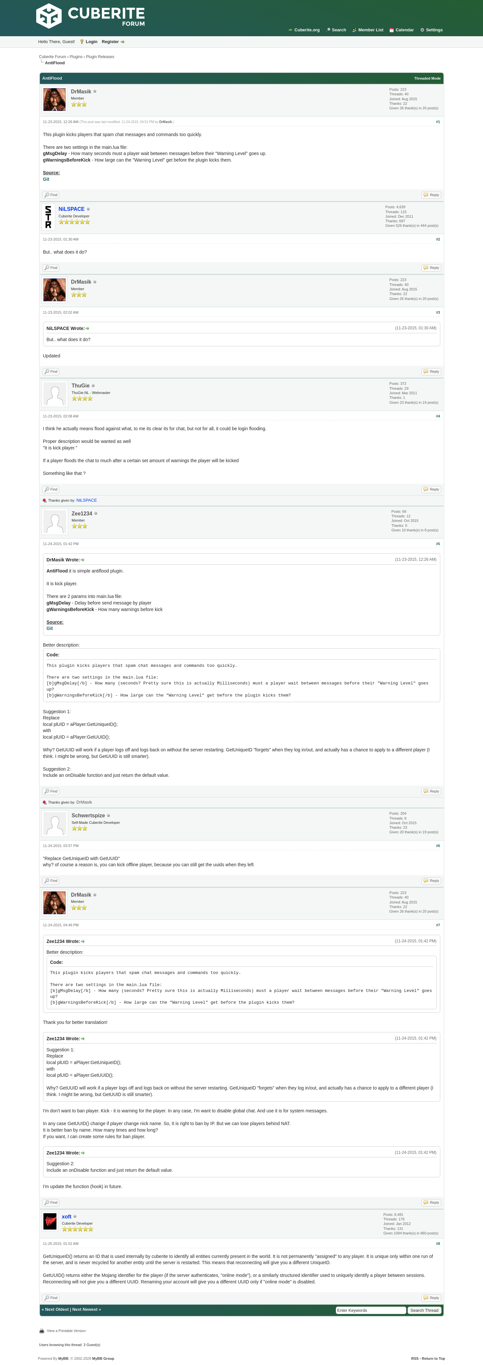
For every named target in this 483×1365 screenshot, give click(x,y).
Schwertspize (88, 815)
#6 (438, 846)
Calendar (405, 29)
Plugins (76, 57)
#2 (438, 239)
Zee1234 (82, 513)
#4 (438, 416)
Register (110, 41)
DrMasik (81, 91)
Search (339, 29)
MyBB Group (103, 1358)
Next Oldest (57, 1309)
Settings (434, 29)
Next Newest (84, 1309)
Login (91, 41)
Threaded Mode (427, 78)
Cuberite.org (306, 29)
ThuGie (81, 385)
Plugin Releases (100, 57)
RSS (415, 1358)
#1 (438, 122)
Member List (370, 29)
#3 (438, 312)
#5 (438, 544)
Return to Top (433, 1358)
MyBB (63, 1358)
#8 (438, 1244)
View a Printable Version (66, 1331)
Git (46, 179)
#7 (438, 925)
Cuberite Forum (52, 57)
